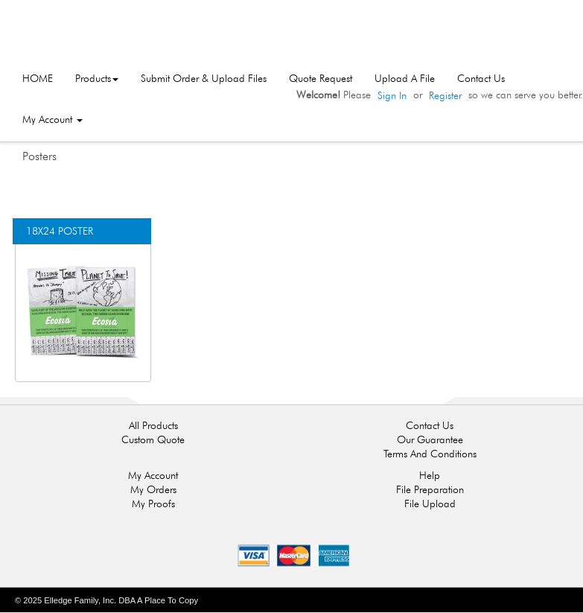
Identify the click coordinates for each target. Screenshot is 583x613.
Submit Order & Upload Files (204, 78)
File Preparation (430, 489)
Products (96, 78)
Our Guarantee (430, 439)
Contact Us (481, 78)
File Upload (430, 503)
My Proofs (153, 503)
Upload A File (405, 78)
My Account (153, 475)
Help (429, 475)
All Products (153, 425)
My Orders (153, 489)
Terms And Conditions (430, 454)
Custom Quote (153, 439)
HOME (37, 78)
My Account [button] (52, 119)
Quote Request (320, 78)
